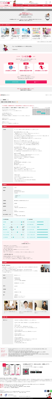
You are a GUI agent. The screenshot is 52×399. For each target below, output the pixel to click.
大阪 (14, 385)
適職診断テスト (17, 387)
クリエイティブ (20, 384)
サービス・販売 (15, 384)
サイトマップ (28, 3)
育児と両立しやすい (15, 386)
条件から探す (2, 386)
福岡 (20, 385)
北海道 (22, 385)
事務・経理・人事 (25, 384)
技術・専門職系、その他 (31, 384)
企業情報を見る (15, 49)
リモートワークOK (6, 386)
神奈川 (7, 385)
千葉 (12, 385)
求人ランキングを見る (19, 5)
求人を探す (6, 5)
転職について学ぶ (45, 5)
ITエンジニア (37, 384)
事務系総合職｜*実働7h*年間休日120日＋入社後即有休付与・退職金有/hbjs (26, 36)
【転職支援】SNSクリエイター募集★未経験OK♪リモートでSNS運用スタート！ (46, 36)
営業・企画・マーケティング (8, 384)
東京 (4, 385)
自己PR (5, 387)
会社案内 (20, 392)
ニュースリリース (23, 391)
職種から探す (2, 384)
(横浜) (9, 385)
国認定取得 (28, 386)
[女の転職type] (1, 392)
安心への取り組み (7, 391)
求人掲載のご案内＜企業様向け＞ (34, 3)
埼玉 (10, 385)
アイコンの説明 (47, 107)
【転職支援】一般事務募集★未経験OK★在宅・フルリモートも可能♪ (5, 36)
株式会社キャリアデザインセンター (8, 392)
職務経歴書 (12, 387)
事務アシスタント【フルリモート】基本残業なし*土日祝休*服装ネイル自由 (15, 36)
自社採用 (25, 392)
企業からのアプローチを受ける (32, 5)
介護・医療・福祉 (42, 384)
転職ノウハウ (2, 387)
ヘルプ (25, 3)
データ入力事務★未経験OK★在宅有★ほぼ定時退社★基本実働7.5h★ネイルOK (36, 36)
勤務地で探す (2, 385)
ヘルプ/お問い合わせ (27, 391)
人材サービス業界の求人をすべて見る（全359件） (44, 41)
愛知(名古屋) (17, 385)
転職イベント (9, 387)
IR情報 (22, 392)
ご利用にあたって (2, 391)
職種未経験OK (21, 386)
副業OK (11, 386)
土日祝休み (24, 386)
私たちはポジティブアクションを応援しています (24, 396)
